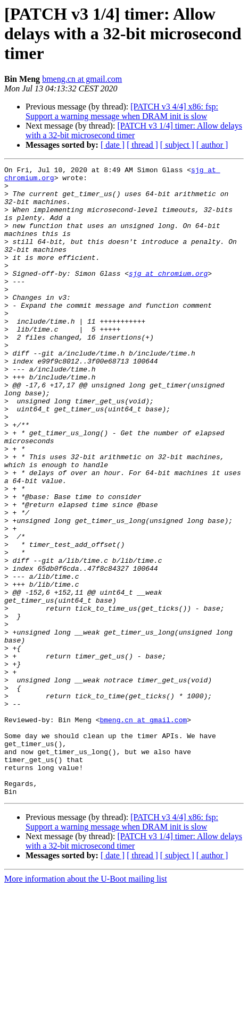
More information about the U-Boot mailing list (85, 1004)
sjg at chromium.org (168, 295)
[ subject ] (177, 144)
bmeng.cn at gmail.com (82, 78)
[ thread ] (142, 144)
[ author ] (212, 144)
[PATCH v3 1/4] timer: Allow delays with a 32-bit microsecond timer (134, 130)
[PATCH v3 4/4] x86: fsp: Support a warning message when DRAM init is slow (122, 111)
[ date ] (113, 144)
